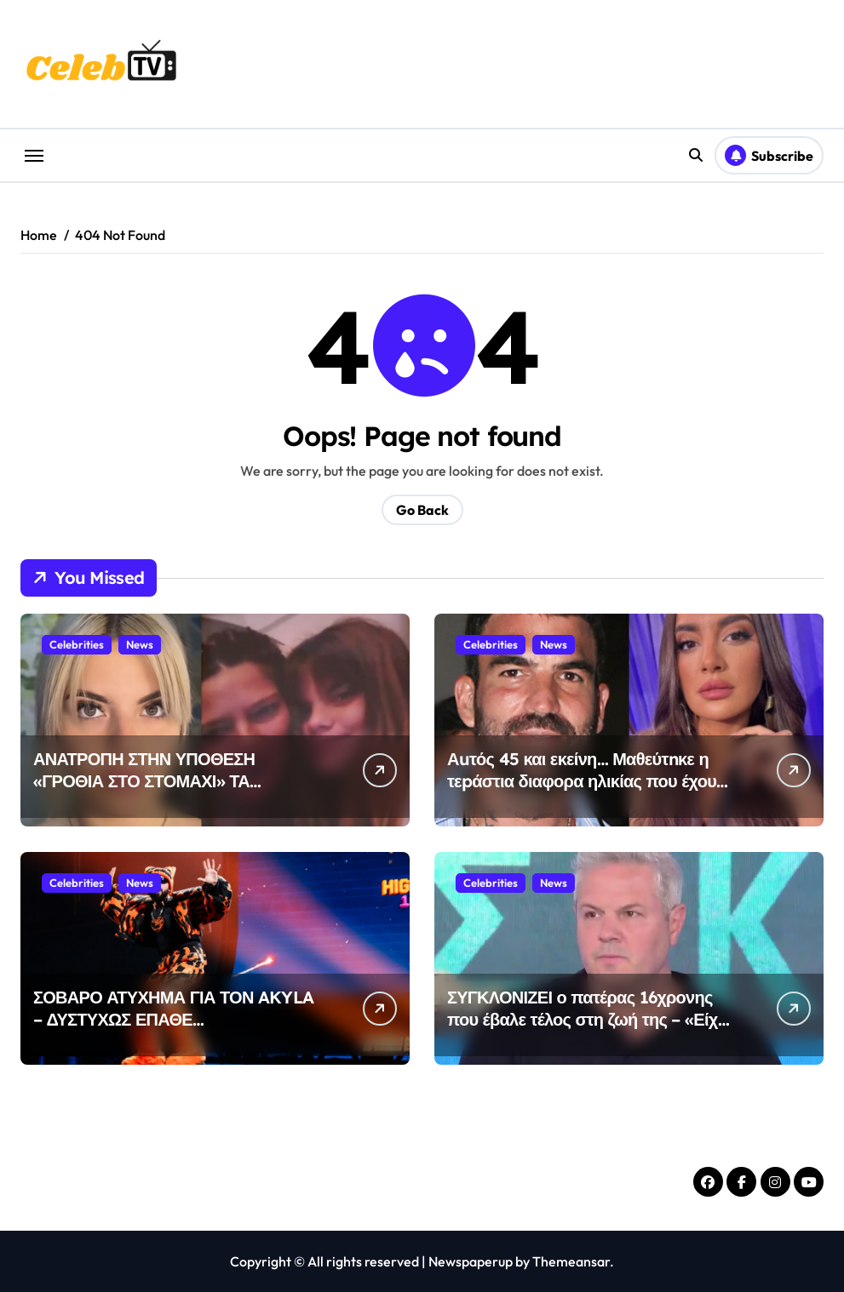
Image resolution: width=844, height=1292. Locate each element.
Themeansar (571, 1261)
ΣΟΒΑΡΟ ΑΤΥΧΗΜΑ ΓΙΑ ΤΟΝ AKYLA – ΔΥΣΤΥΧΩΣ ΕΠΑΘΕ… (173, 1008)
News (139, 644)
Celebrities (76, 644)
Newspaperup (470, 1261)
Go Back (422, 509)
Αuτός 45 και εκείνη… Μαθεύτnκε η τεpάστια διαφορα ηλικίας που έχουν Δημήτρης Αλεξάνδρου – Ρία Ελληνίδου (586, 792)
